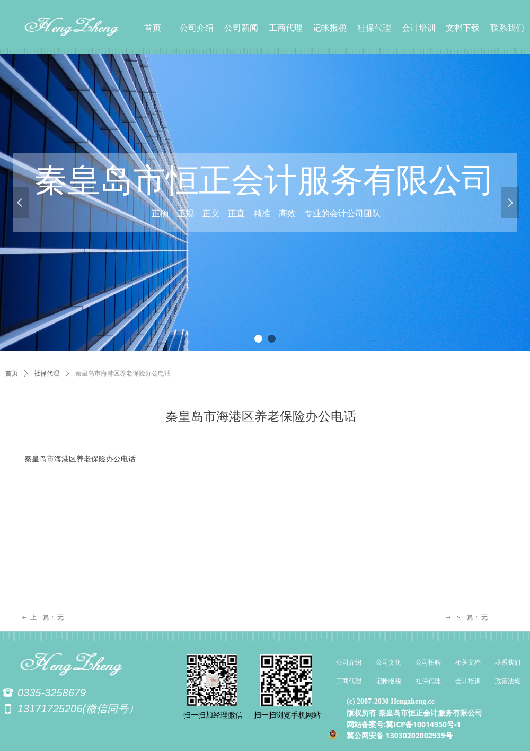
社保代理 (46, 373)
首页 (11, 373)
